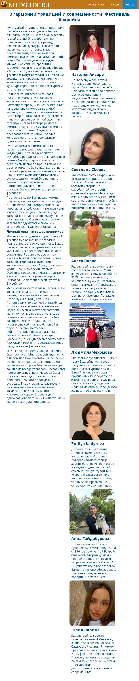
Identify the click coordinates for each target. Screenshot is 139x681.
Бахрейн (12, 31)
